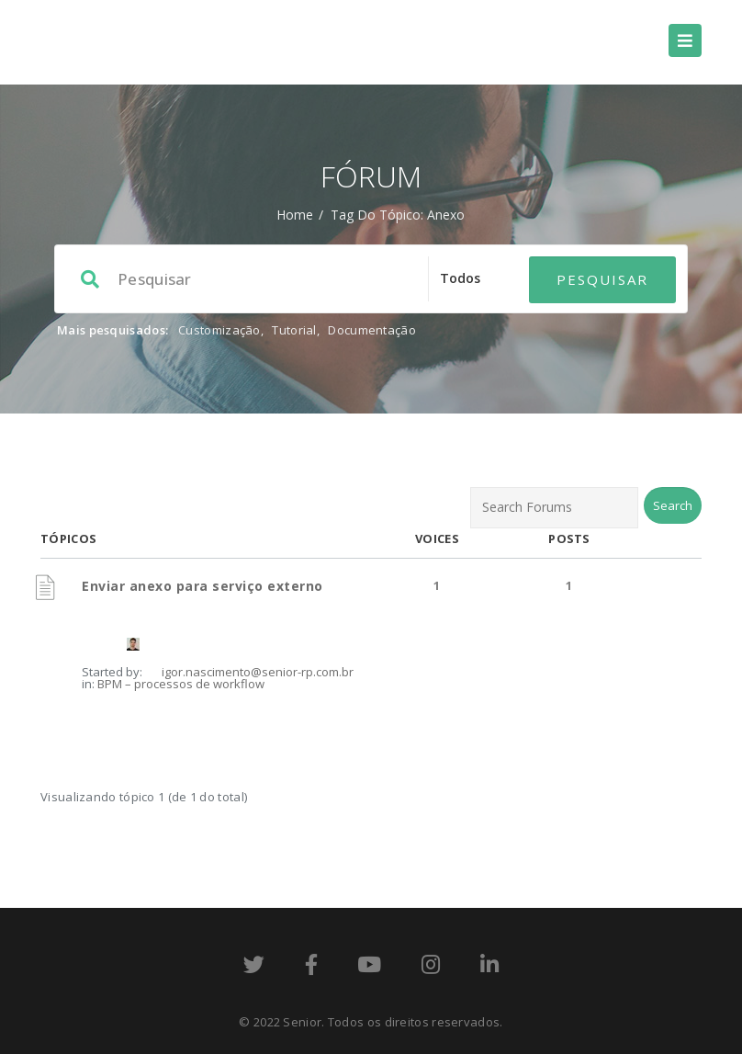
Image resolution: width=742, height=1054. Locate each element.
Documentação (372, 330)
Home (294, 214)
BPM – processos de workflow (180, 683)
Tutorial (294, 330)
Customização (219, 330)
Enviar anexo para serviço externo (202, 586)
